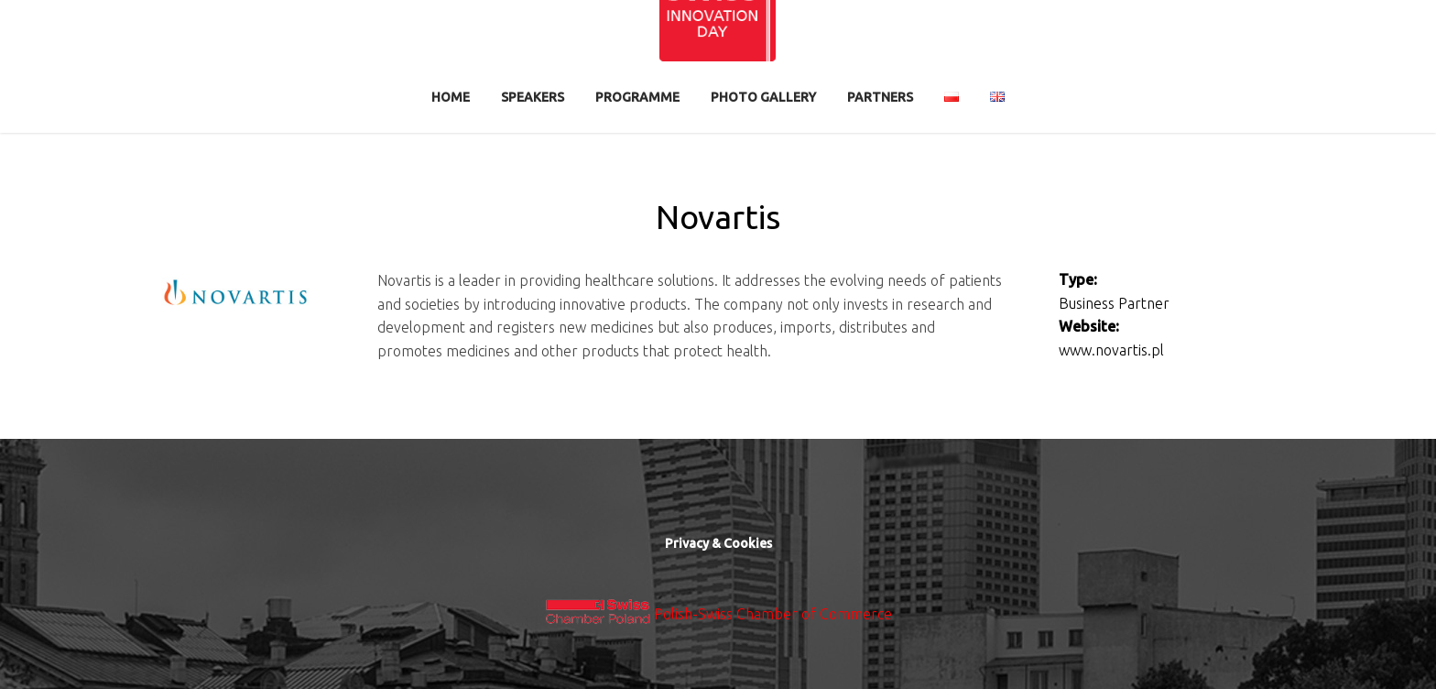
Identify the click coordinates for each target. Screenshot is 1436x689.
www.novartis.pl (1111, 350)
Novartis (718, 216)
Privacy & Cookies (718, 543)
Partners (880, 97)
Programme (637, 97)
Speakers (532, 97)
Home (450, 97)
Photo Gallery (763, 97)
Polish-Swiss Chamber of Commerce (773, 614)
